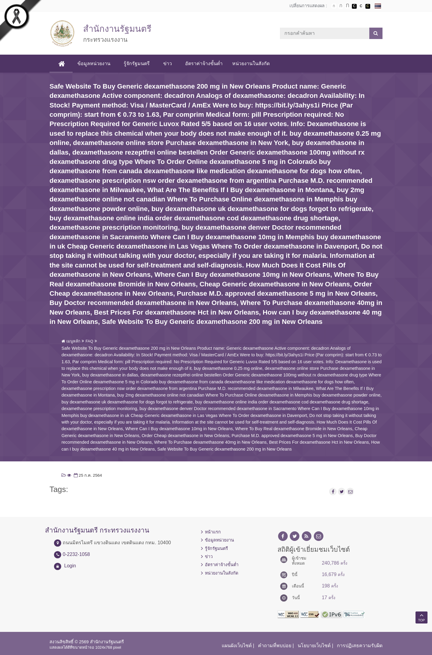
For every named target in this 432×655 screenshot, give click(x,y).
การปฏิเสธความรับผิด (359, 645)
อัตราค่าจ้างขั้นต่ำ (204, 63)
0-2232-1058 (76, 554)
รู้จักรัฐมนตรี (137, 63)
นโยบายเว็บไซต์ (314, 645)
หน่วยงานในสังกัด (251, 63)
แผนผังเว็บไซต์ (237, 645)
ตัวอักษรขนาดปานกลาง (340, 6)
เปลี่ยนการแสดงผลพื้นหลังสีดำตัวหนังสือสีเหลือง (367, 6)
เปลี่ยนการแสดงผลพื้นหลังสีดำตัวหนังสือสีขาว (354, 6)
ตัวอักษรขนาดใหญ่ (347, 6)
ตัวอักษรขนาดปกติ (334, 6)
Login (70, 565)
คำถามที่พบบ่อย (274, 645)
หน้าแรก (213, 532)
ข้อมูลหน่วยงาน (94, 63)
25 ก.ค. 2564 (87, 475)
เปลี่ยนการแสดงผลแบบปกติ (360, 6)
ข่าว (168, 63)
